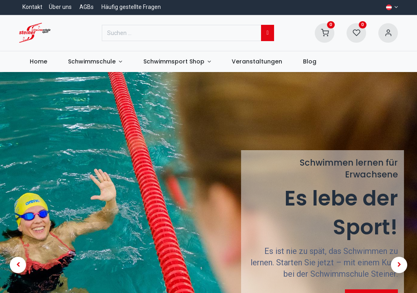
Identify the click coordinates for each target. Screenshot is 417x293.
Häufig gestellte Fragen (131, 7)
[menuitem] (38, 61)
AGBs (86, 7)
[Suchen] (267, 33)
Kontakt (32, 7)
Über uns (60, 7)
